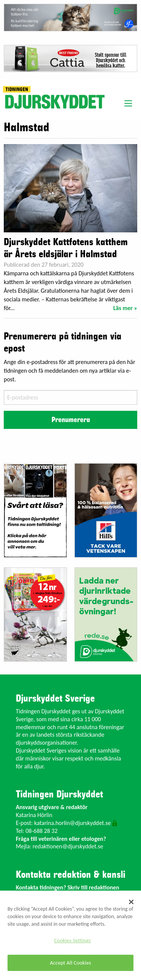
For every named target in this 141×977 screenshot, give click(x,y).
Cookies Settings (72, 940)
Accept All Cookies (70, 962)
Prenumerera (71, 420)
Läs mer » (125, 308)
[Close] (131, 902)
